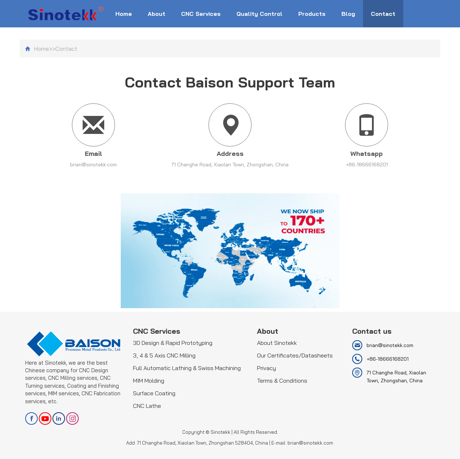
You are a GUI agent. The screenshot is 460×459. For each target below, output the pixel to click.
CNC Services (201, 13)
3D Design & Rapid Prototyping (172, 342)
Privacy (266, 368)
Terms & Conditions (282, 380)
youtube (45, 418)
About (156, 13)
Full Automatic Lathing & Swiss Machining (187, 368)
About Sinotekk (277, 342)
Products (312, 13)
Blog (348, 13)
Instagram (72, 418)
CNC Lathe (147, 405)
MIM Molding (148, 380)
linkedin (58, 418)
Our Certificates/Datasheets (295, 355)
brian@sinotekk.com (93, 164)
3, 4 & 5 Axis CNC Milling (164, 355)
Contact (383, 13)
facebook (31, 418)
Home (123, 13)
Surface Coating (154, 393)
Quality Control (259, 13)
